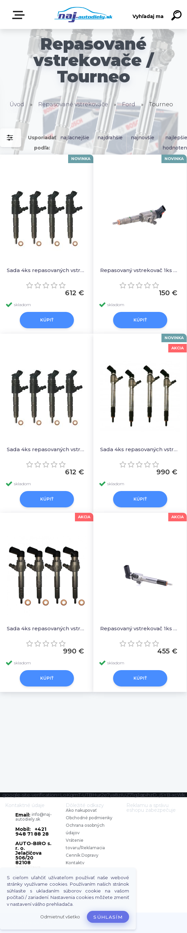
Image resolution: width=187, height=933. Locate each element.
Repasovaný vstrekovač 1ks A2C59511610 (140, 628)
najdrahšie (110, 138)
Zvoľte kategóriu (20, 15)
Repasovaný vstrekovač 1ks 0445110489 (140, 270)
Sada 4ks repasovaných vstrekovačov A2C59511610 (47, 628)
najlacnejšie (74, 138)
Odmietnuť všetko (60, 916)
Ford (128, 104)
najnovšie (142, 138)
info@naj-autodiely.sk (33, 817)
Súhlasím (108, 917)
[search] (177, 16)
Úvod (17, 104)
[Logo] (83, 14)
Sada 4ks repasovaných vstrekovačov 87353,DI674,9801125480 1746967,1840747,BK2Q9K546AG (140, 449)
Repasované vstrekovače (73, 104)
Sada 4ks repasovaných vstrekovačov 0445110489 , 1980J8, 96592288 (47, 449)
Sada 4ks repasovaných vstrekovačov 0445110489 (47, 270)
